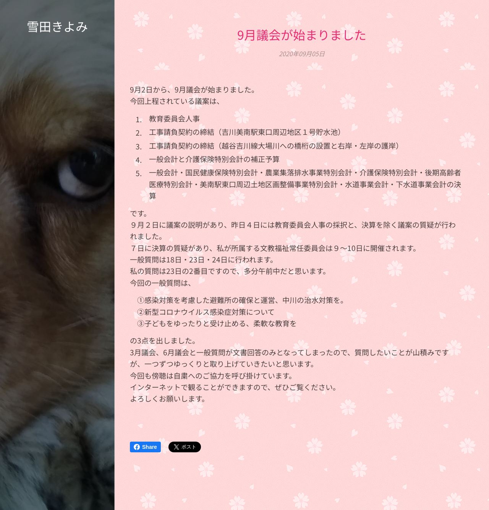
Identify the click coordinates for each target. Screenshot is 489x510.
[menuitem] (57, 242)
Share (145, 447)
